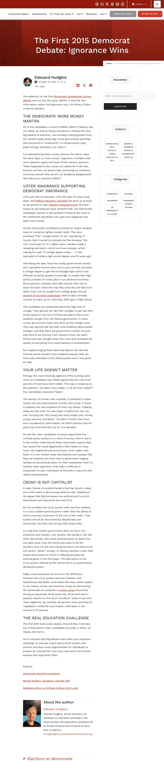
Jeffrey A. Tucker (112, 151)
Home (109, 63)
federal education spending (51, 200)
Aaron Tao (128, 157)
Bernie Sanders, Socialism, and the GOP (46, 680)
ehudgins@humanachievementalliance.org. (68, 734)
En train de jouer (61, 14)
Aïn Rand (128, 207)
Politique (128, 194)
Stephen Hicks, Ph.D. (112, 144)
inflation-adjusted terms (63, 204)
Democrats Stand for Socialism (41, 673)
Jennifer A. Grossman (128, 144)
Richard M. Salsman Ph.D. (128, 151)
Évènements (39, 14)
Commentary (112, 194)
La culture (112, 214)
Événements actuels (128, 201)
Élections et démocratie (50, 759)
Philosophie (112, 200)
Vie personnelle (112, 208)
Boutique (91, 14)
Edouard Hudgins (55, 709)
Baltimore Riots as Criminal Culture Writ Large (50, 688)
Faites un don (149, 14)
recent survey (67, 590)
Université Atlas (17, 14)
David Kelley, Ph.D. (112, 158)
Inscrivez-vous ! (123, 14)
